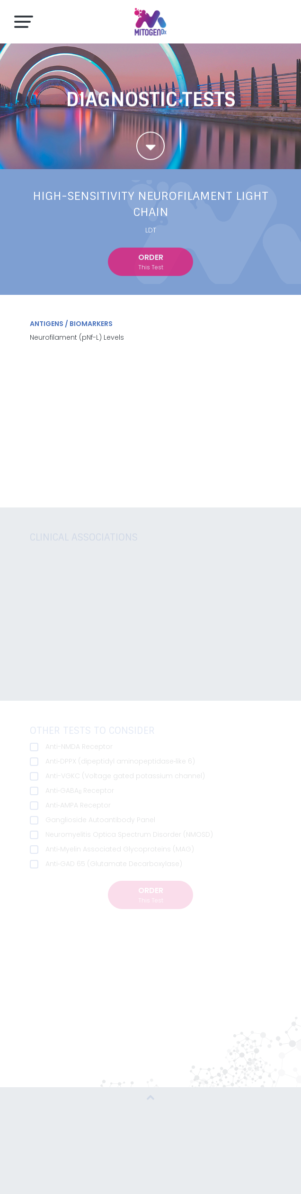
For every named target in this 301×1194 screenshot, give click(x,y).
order (150, 262)
